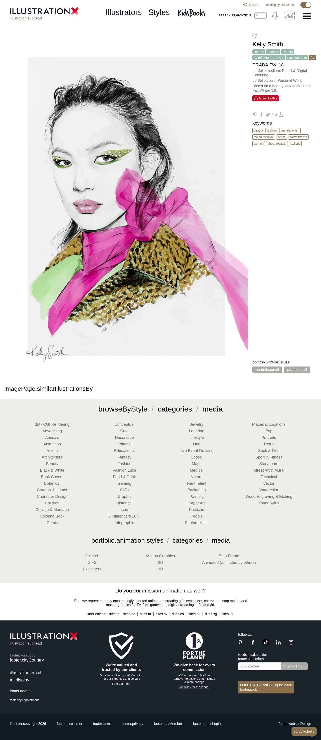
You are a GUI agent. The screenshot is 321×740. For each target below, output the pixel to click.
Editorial (124, 444)
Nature (197, 477)
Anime (52, 450)
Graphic (124, 496)
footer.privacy (132, 724)
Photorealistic (196, 523)
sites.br (145, 614)
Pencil (282, 137)
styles (159, 12)
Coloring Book (52, 516)
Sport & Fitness (268, 457)
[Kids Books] (192, 13)
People (288, 52)
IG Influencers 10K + (269, 57)
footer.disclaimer (69, 724)
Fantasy (124, 457)
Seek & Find (268, 450)
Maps (196, 464)
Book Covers (52, 477)
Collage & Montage (52, 509)
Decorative (124, 437)
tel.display (273, 5)
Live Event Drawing (196, 450)
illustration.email (25, 672)
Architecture (52, 457)
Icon (124, 509)
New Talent (196, 483)
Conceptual (124, 424)
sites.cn (178, 614)
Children (52, 503)
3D (160, 569)
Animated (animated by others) (229, 562)
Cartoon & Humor (52, 490)
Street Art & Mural (268, 470)
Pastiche (196, 509)
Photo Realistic (276, 143)
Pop (268, 431)
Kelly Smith (267, 44)
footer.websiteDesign (295, 724)
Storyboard (268, 464)
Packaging (196, 490)
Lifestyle (196, 437)
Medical (196, 470)
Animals (52, 437)
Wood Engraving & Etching (268, 496)
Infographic (124, 523)
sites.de (129, 614)
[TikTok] (265, 644)
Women (259, 143)
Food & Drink (124, 477)
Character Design (52, 496)
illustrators (124, 12)
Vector (268, 483)
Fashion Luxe (297, 57)
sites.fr (113, 614)
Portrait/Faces (298, 137)
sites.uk (227, 614)
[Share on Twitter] (267, 114)
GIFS (92, 562)
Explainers (92, 569)
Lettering (196, 431)
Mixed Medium (264, 137)
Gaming (124, 483)
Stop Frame (229, 556)
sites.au (194, 614)
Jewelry (196, 424)
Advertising (52, 431)
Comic (52, 523)
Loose (196, 457)
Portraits (269, 437)
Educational (124, 450)
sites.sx (161, 614)
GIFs (124, 490)
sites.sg (211, 614)
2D (160, 562)
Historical (124, 503)
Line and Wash (290, 130)
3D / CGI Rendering (52, 424)
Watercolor (268, 490)
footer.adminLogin (207, 724)
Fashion (273, 52)
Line (196, 444)
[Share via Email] (274, 114)
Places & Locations (269, 424)
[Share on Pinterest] (254, 114)
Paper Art (196, 503)
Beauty (259, 52)
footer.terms (102, 724)
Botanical (52, 483)
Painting (196, 496)
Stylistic (295, 143)
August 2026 (266, 685)
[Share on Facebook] (261, 114)
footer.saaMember (168, 724)
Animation (52, 444)
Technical (269, 477)
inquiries (288, 5)
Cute (124, 431)
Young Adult (269, 503)
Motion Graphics (160, 556)
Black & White (52, 470)
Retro (269, 444)
